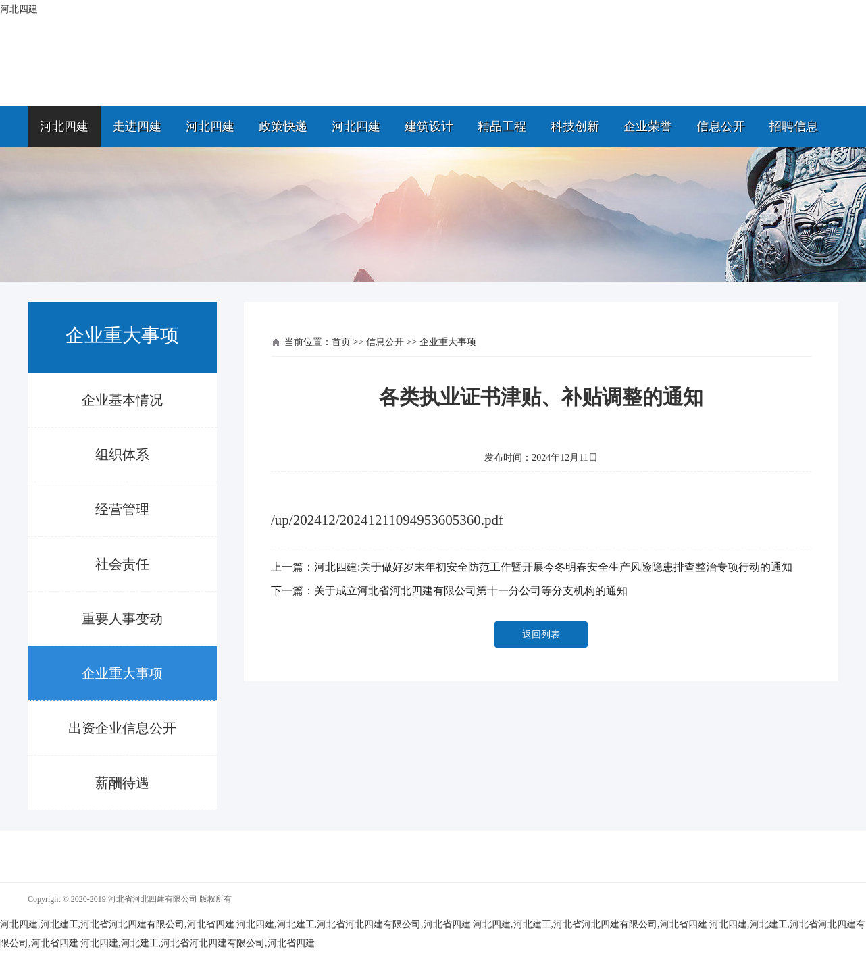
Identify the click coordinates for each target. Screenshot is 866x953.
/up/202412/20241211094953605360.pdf (387, 520)
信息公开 (720, 126)
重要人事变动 (122, 618)
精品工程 (502, 126)
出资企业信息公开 (122, 728)
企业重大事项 (122, 673)
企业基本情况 (122, 399)
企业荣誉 (647, 126)
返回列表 (541, 634)
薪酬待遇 (122, 782)
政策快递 (283, 126)
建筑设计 (429, 126)
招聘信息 (793, 126)
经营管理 (122, 509)
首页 (341, 342)
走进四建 (137, 126)
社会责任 (122, 564)
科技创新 (575, 126)
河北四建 (64, 126)
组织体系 (122, 454)
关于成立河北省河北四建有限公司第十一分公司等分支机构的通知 (471, 590)
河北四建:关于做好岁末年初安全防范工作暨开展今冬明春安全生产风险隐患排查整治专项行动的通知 (553, 567)
